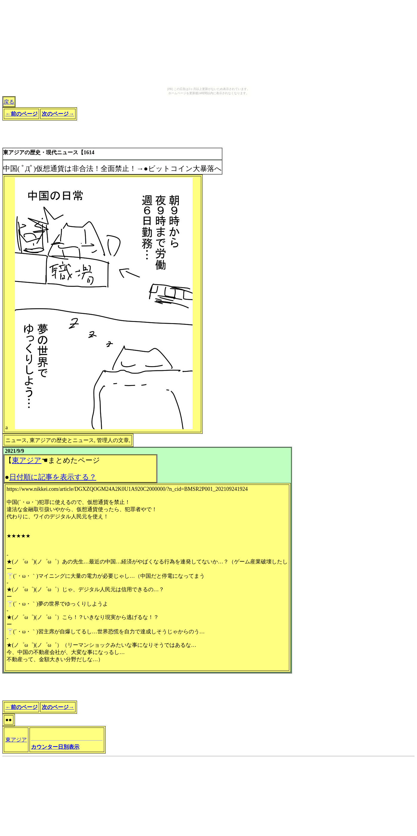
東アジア (26, 460)
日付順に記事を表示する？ (52, 477)
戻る (9, 102)
